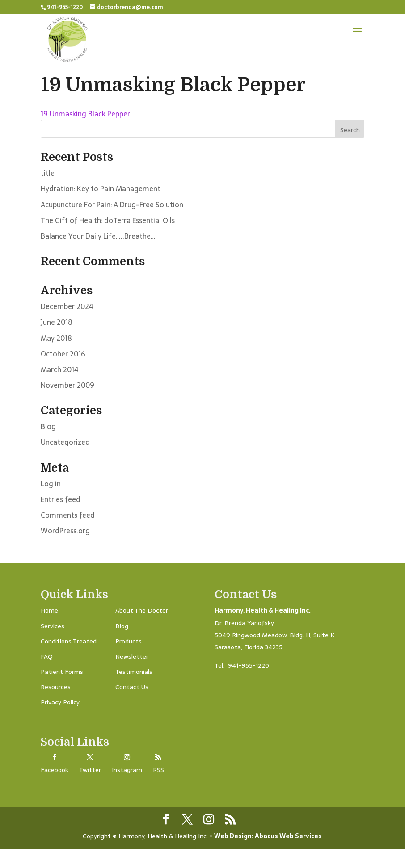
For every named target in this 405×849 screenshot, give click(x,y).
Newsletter (131, 656)
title (48, 173)
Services (52, 626)
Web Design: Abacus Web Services (268, 836)
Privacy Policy (60, 702)
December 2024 (67, 306)
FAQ (47, 656)
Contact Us (131, 687)
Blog (48, 426)
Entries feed (60, 499)
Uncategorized (65, 442)
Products (128, 641)
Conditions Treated (69, 641)
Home (49, 610)
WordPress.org (65, 530)
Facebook (54, 770)
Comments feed (68, 515)
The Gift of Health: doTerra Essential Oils (108, 220)
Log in (51, 483)
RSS (158, 770)
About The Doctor (141, 610)
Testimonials (133, 672)
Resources (56, 687)
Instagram (127, 770)
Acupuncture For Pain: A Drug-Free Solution (112, 204)
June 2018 (56, 322)
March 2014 (59, 369)
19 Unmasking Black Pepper (85, 114)
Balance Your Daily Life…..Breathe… (98, 236)
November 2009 (67, 385)
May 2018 (56, 338)
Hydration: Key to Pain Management (100, 188)
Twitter (90, 770)
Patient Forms (62, 672)
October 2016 (63, 354)
